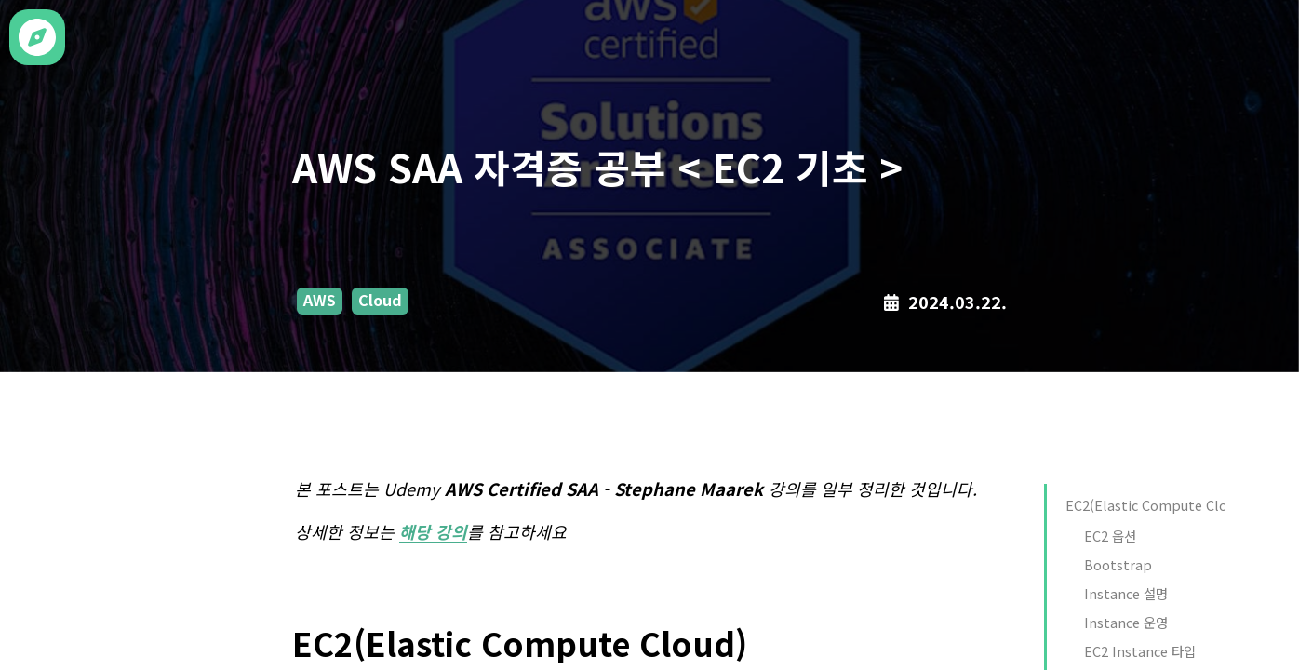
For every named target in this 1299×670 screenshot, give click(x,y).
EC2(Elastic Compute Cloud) (1156, 505)
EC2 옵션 (1110, 535)
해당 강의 (433, 531)
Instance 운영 (1126, 622)
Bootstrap (1118, 564)
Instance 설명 (1126, 593)
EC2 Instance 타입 (1140, 651)
